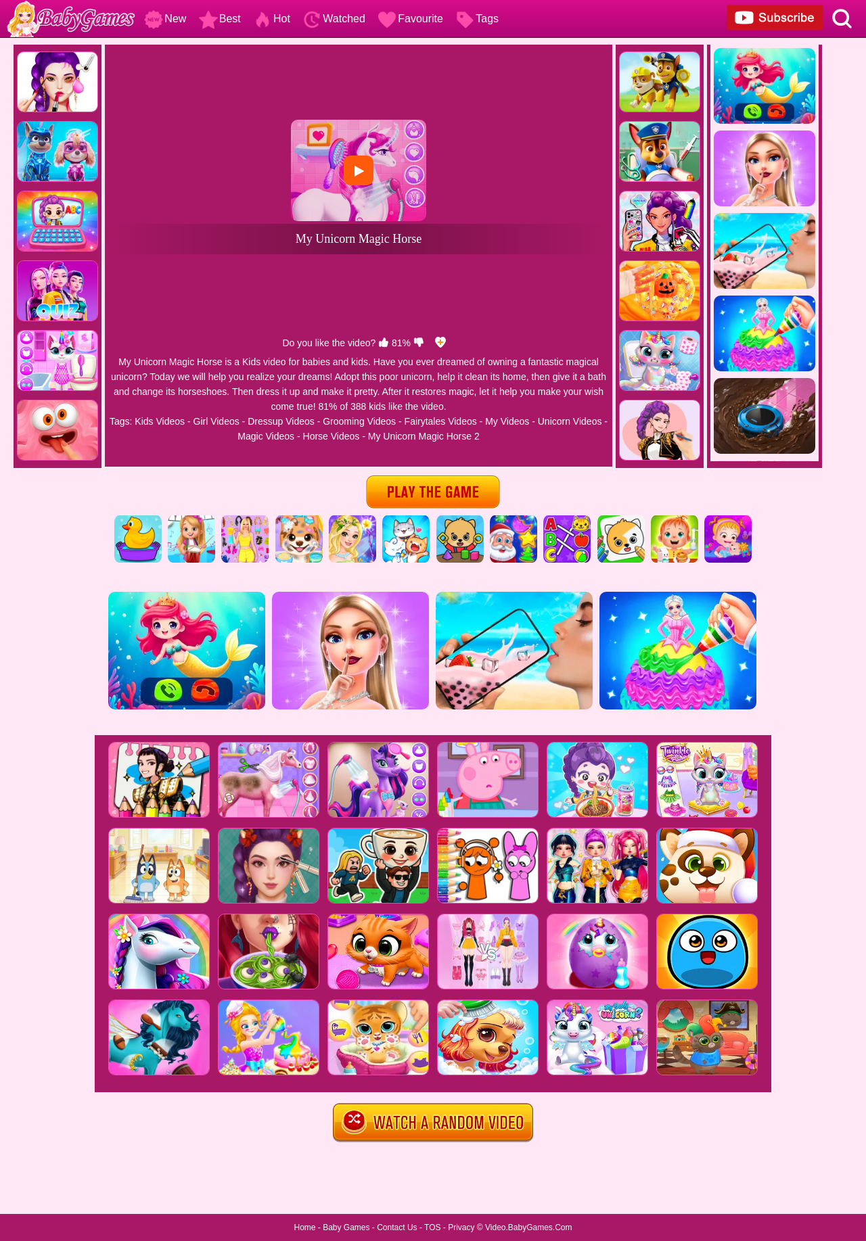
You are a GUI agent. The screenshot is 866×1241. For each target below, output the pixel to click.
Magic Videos (265, 436)
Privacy (461, 1227)
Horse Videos (331, 436)
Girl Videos (216, 421)
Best (220, 18)
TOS (432, 1227)
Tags (477, 18)
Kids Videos (160, 421)
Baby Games (346, 1227)
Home (304, 1227)
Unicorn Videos (570, 421)
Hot (271, 18)
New (165, 18)
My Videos (507, 421)
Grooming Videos (359, 421)
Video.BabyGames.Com (528, 1227)
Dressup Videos (281, 421)
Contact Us (397, 1227)
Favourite (410, 18)
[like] (383, 342)
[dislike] (418, 342)
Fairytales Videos (441, 421)
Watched (333, 18)
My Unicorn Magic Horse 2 (424, 436)
